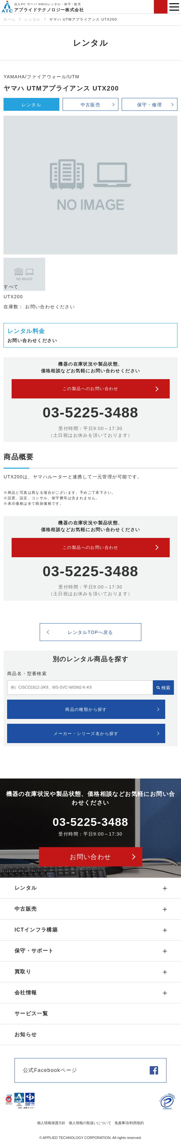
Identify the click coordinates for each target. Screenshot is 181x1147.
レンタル (33, 19)
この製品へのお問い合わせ (90, 388)
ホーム (9, 19)
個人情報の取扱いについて (90, 1123)
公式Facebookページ (50, 1070)
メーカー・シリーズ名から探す (86, 733)
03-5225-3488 (90, 412)
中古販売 (91, 104)
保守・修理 (149, 104)
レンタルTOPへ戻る (90, 632)
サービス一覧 (31, 1013)
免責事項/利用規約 (129, 1123)
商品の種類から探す (86, 709)
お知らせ (26, 1034)
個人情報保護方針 (51, 1123)
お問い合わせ (160, 7)
